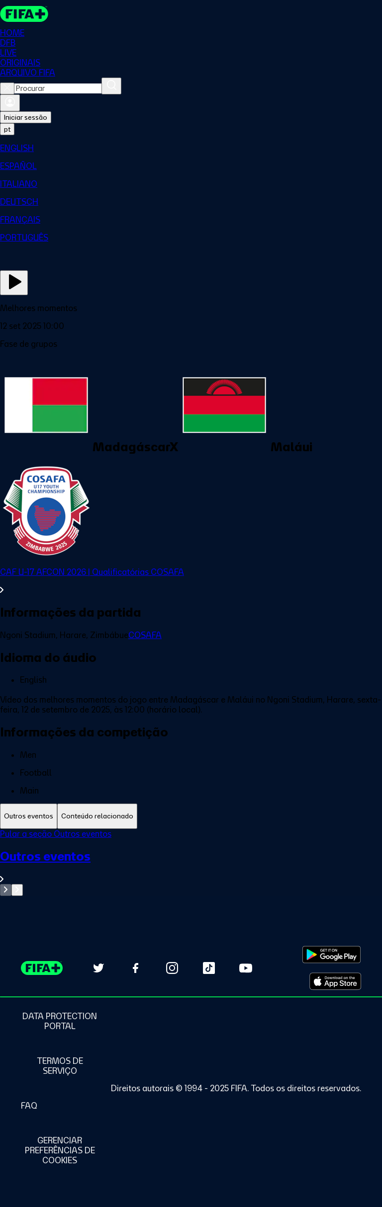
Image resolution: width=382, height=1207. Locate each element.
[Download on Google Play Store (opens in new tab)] (331, 955)
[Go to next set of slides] (17, 890)
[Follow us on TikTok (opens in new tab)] (209, 968)
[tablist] (191, 816)
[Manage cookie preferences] (59, 1150)
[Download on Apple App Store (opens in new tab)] (335, 981)
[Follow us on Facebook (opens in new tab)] (135, 968)
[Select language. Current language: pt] (7, 129)
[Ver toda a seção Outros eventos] (191, 866)
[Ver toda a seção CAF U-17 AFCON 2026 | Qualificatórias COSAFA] (191, 581)
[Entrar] (10, 102)
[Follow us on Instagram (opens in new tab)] (172, 968)
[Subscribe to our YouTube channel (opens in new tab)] (246, 968)
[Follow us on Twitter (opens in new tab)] (98, 968)
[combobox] (57, 88)
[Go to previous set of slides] (5, 890)
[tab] (28, 816)
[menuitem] (191, 148)
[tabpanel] (191, 862)
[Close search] (7, 88)
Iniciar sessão (25, 117)
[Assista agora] (14, 282)
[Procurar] (111, 86)
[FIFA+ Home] (24, 14)
